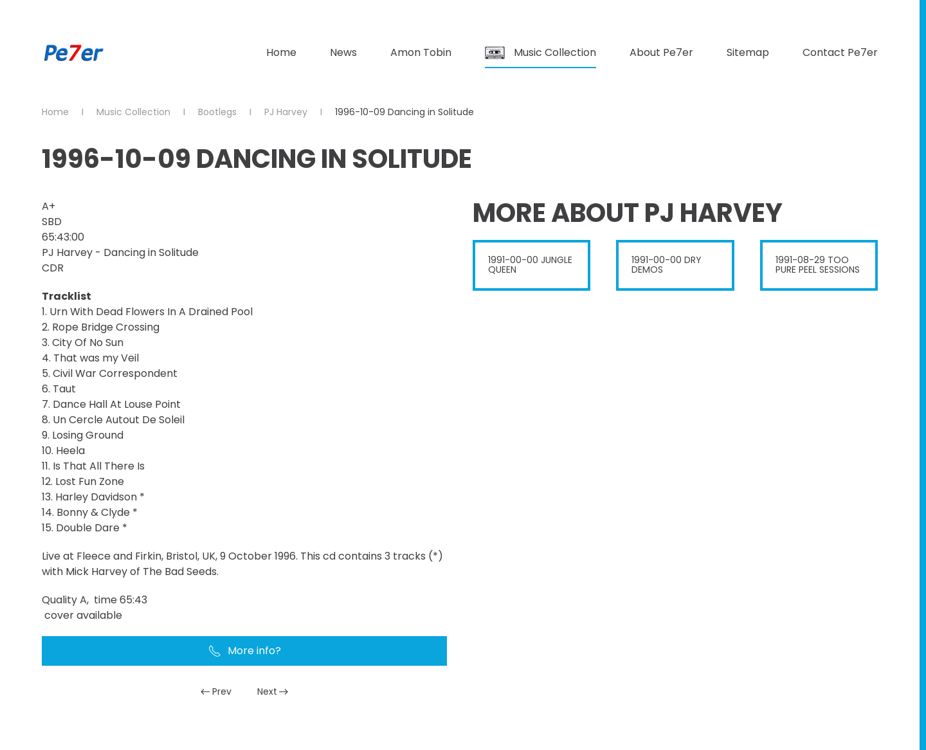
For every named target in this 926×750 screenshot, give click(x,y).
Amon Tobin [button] (420, 52)
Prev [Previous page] (216, 691)
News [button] (343, 52)
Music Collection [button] (540, 52)
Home (281, 52)
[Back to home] (74, 53)
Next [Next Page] (273, 691)
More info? (244, 650)
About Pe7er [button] (661, 52)
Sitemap (748, 52)
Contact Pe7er (840, 52)
